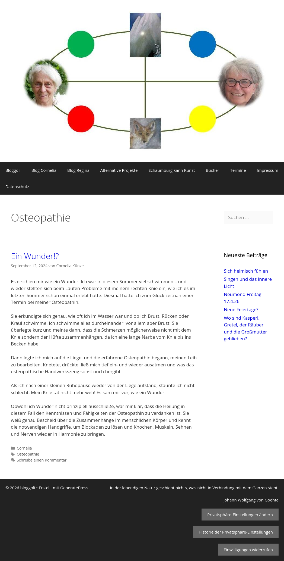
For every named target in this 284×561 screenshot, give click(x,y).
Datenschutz (17, 186)
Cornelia (24, 448)
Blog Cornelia (43, 170)
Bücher (212, 170)
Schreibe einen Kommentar (42, 460)
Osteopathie (28, 454)
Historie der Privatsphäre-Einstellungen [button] (236, 532)
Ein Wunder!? (35, 255)
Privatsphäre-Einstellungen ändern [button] (240, 514)
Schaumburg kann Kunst (171, 170)
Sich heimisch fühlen (246, 271)
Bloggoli (12, 170)
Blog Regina (78, 170)
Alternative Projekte (119, 170)
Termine (238, 170)
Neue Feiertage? (241, 309)
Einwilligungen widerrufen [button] (248, 549)
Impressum (267, 170)
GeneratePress (74, 487)
